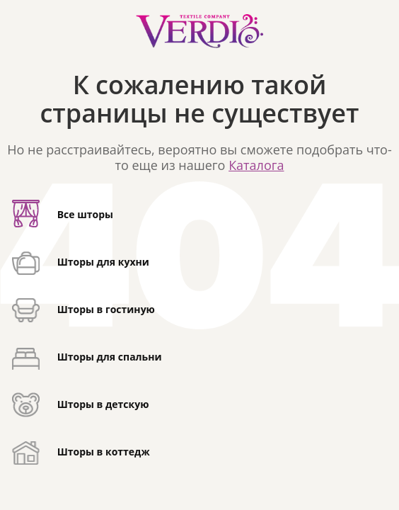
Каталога (256, 165)
